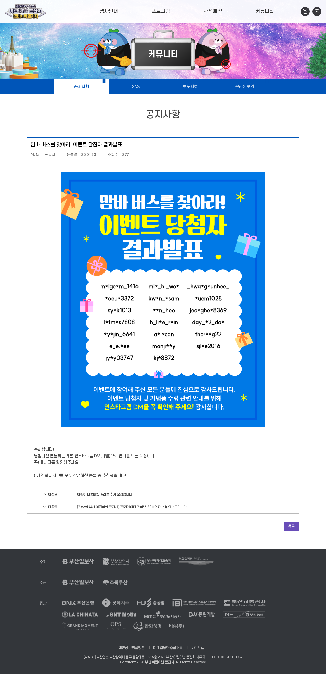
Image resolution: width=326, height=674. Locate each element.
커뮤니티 (264, 11)
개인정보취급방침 (131, 648)
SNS (136, 86)
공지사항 (81, 86)
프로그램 (160, 11)
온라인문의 (244, 86)
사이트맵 (197, 648)
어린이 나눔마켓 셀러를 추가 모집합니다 (104, 494)
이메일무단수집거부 (168, 648)
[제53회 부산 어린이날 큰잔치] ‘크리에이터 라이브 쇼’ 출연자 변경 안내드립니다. (132, 507)
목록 (291, 526)
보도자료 (190, 86)
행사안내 (108, 11)
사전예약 (212, 11)
